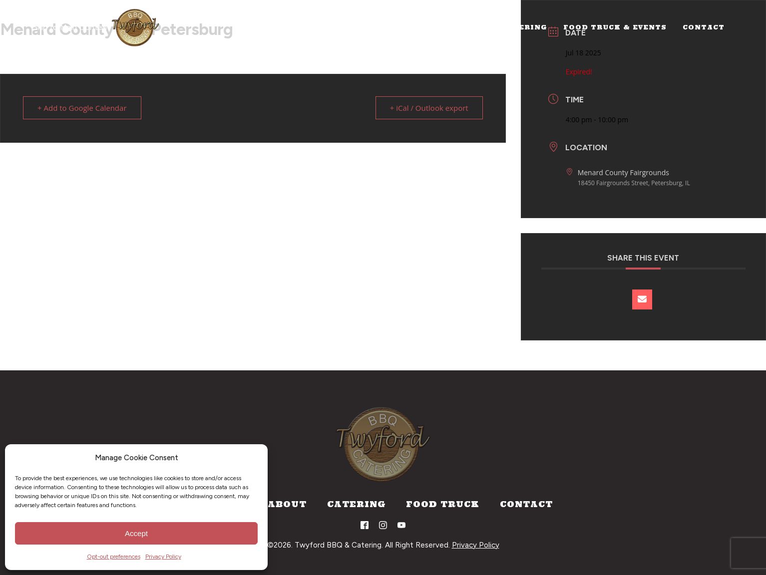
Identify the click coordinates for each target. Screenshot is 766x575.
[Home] (135, 27)
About (470, 27)
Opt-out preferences (113, 556)
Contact (704, 27)
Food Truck (442, 504)
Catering (524, 27)
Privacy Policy (163, 556)
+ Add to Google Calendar (82, 108)
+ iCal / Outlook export (429, 108)
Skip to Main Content (71, 27)
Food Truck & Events (615, 27)
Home (425, 27)
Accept (136, 533)
